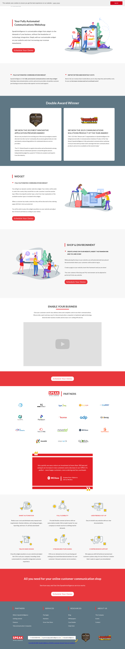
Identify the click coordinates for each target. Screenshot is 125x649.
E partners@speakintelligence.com (51, 637)
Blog (69, 615)
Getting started (17, 618)
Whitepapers (72, 618)
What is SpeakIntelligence (20, 615)
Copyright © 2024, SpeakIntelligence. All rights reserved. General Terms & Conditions (51, 643)
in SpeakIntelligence (68, 637)
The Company (99, 615)
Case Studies (72, 622)
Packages (46, 615)
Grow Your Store (48, 622)
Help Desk (71, 626)
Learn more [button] (56, 3)
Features (15, 622)
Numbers (46, 618)
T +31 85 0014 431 (35, 637)
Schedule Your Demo (23, 50)
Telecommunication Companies (22, 626)
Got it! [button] (116, 3)
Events (97, 618)
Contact (97, 622)
